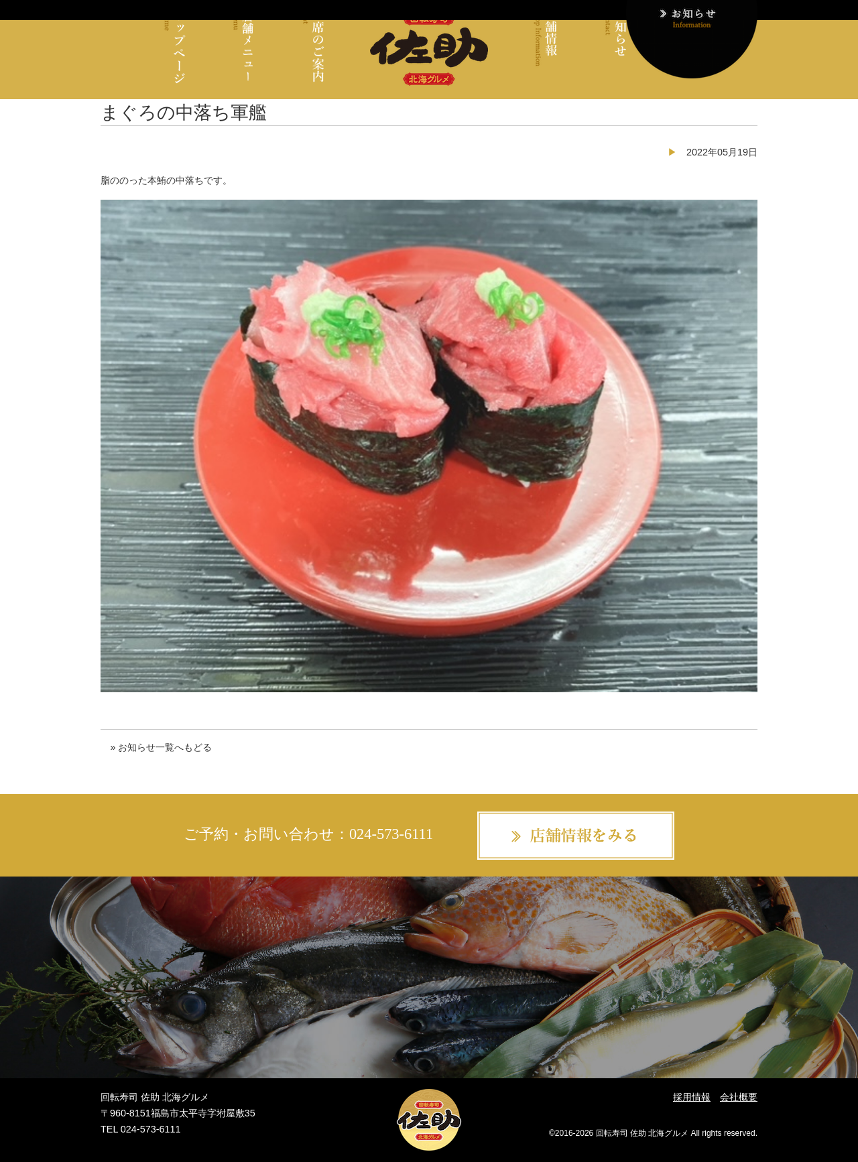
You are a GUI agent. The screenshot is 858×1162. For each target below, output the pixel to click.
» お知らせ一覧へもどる (161, 747)
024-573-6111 (391, 834)
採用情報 (692, 1097)
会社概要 (738, 1097)
